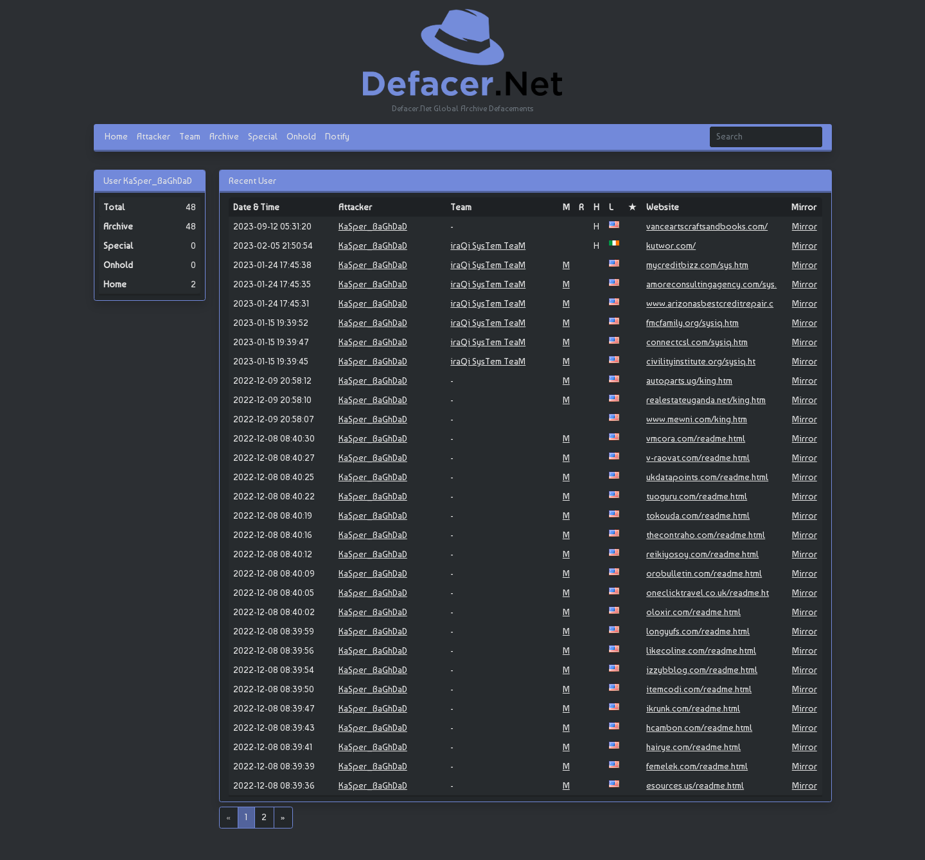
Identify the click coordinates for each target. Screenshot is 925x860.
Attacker (153, 136)
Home (116, 136)
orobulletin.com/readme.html (704, 573)
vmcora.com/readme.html (695, 438)
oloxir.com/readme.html (693, 612)
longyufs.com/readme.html (698, 631)
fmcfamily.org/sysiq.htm (692, 323)
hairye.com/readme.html (693, 747)
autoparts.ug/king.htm (689, 380)
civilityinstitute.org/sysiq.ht (700, 361)
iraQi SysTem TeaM (487, 245)
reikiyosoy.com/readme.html (702, 554)
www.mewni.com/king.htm (696, 419)
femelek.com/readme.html (697, 766)
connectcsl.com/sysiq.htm (697, 342)
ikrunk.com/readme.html (693, 708)
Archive (224, 136)
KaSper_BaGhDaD (373, 226)
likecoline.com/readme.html (701, 650)
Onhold (301, 136)
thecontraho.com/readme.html (705, 535)
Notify (337, 136)
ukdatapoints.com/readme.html (707, 477)
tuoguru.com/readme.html (696, 496)
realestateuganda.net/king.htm (706, 400)
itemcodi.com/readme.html (699, 689)
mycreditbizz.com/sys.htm (697, 265)
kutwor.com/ (671, 245)
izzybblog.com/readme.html (701, 670)
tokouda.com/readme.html (698, 515)
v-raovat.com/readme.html (698, 457)
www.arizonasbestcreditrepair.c (709, 303)
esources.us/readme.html (695, 785)
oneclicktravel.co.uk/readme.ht (707, 592)
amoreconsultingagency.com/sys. (711, 284)
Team (189, 136)
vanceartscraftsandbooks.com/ (707, 226)
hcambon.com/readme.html (699, 727)
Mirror (804, 226)
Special (263, 136)
